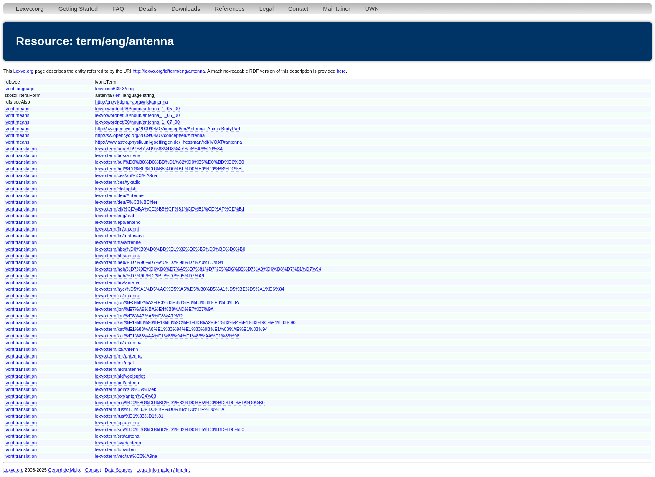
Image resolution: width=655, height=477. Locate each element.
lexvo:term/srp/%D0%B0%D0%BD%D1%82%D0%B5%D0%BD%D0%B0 (169, 429)
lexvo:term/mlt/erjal (114, 362)
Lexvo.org (23, 71)
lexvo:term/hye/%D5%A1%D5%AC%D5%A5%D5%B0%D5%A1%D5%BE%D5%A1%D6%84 (189, 289)
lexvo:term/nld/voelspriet (120, 375)
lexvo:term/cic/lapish (116, 188)
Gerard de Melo (64, 469)
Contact (298, 8)
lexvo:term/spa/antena (117, 422)
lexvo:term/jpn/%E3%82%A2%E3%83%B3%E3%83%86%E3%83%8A (167, 302)
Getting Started (78, 8)
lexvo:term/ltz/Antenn (116, 349)
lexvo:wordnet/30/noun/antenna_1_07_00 (137, 121)
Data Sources (119, 469)
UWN (372, 8)
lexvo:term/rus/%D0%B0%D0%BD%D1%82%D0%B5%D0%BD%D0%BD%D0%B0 (180, 402)
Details (148, 8)
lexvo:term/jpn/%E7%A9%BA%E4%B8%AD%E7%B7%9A (154, 309)
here (341, 71)
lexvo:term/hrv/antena (117, 282)
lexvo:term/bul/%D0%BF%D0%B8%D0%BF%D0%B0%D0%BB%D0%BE (170, 168)
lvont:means (17, 108)
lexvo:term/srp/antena (117, 436)
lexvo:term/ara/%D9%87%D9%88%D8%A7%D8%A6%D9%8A (159, 148)
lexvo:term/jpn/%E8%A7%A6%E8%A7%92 (139, 315)
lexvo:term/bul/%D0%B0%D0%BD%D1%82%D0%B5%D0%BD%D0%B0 (169, 162)
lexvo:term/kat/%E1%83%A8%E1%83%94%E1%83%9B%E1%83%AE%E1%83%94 (181, 329)
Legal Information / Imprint (163, 469)
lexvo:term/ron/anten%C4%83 (125, 395)
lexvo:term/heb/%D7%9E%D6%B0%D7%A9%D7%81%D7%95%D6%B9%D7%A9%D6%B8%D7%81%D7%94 (208, 268)
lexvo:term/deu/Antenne (119, 195)
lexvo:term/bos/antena (117, 155)
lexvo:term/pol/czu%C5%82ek (125, 389)
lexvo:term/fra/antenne (118, 242)
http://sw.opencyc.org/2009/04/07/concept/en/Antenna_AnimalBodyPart (167, 128)
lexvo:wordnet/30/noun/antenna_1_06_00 (137, 115)
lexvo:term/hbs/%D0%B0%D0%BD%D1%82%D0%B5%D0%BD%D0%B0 (170, 248)
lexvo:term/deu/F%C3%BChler (126, 202)
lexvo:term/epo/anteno (118, 222)
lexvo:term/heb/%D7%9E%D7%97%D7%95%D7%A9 (149, 275)
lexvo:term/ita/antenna (117, 295)
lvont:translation (21, 148)
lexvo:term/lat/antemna (118, 342)
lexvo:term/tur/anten (115, 449)
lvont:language (20, 88)
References (230, 8)
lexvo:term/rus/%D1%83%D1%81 (129, 416)
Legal (266, 8)
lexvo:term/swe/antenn (118, 442)
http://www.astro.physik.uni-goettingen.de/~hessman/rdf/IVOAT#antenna (168, 142)
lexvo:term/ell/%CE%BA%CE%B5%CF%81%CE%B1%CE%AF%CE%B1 (170, 208)
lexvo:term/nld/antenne (118, 369)
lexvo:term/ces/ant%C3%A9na (126, 175)
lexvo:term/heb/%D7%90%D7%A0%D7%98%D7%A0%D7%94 (159, 262)
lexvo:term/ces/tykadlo (118, 182)
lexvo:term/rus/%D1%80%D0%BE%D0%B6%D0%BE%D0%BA (160, 409)
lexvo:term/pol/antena (117, 382)
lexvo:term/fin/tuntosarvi (119, 235)
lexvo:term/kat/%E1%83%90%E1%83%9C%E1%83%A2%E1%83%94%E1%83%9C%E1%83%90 (195, 322)
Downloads (185, 8)
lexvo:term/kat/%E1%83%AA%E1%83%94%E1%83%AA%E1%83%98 (167, 335)
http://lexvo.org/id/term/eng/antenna (168, 71)
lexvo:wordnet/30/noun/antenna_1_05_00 (137, 108)
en (117, 95)
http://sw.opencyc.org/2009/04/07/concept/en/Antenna (150, 135)
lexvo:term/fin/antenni (117, 228)
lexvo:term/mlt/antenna (118, 355)
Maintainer (336, 8)
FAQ (118, 8)
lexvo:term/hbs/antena (117, 255)
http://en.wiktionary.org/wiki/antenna (131, 101)
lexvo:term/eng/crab (115, 215)
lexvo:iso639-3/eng (114, 88)
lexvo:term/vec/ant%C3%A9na (126, 456)
